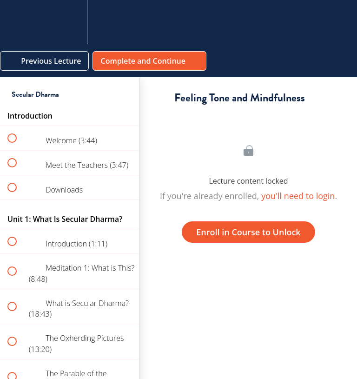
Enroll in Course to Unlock (248, 232)
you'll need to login (298, 195)
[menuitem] (70, 22)
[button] (17, 22)
